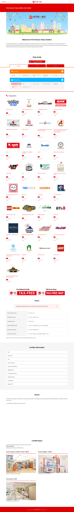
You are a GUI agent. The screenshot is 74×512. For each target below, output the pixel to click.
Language (3, 1)
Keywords (55, 66)
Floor (37, 66)
